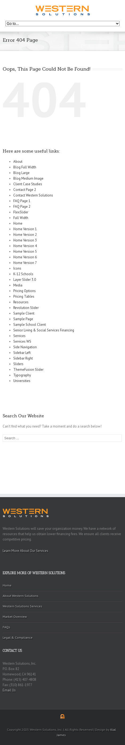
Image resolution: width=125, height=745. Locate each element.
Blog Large (21, 173)
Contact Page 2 (24, 189)
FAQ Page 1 (21, 201)
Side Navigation (25, 347)
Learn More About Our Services (25, 551)
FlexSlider (20, 212)
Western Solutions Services (22, 606)
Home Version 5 (25, 251)
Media (17, 285)
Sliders (18, 364)
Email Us (9, 690)
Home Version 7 (25, 262)
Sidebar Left (22, 352)
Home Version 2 (25, 234)
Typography (22, 375)
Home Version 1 (25, 229)
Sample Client (23, 313)
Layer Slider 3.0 (24, 279)
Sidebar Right (23, 358)
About (17, 161)
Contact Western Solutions (33, 195)
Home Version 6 (25, 257)
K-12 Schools (23, 274)
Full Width (20, 217)
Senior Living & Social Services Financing (43, 330)
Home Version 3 (25, 240)
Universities (21, 381)
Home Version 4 (25, 246)
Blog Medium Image (28, 178)
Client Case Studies (27, 184)
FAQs (6, 627)
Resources (21, 302)
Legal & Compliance (18, 638)
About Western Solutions (20, 596)
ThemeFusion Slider (28, 369)
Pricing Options (24, 291)
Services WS (22, 341)
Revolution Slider (26, 307)
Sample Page (23, 319)
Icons (17, 268)
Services (19, 336)
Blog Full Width (24, 167)
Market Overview (15, 617)
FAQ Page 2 (21, 206)
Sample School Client (29, 324)
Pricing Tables (23, 296)
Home (17, 223)
